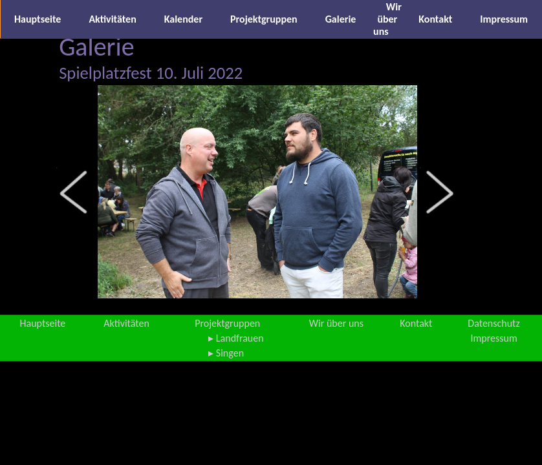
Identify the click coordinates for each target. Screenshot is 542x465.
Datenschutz (493, 323)
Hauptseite (37, 19)
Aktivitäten (112, 19)
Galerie (340, 19)
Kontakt (435, 19)
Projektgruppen (264, 19)
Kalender (183, 19)
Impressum (504, 19)
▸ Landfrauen (235, 338)
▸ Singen (226, 353)
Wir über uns (387, 19)
